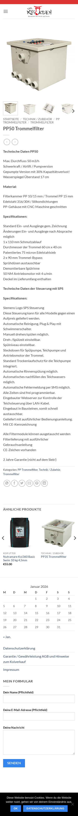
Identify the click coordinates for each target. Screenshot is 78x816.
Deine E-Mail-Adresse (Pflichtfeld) (39, 716)
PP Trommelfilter (28, 469)
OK (16, 808)
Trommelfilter (42, 122)
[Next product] (7, 142)
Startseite (11, 119)
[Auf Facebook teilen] (14, 483)
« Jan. (7, 637)
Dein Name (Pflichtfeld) (39, 698)
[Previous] (3, 546)
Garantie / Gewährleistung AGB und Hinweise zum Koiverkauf (36, 659)
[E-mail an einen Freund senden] (29, 483)
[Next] (73, 111)
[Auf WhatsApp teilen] (7, 483)
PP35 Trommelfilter (54, 556)
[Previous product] (15, 142)
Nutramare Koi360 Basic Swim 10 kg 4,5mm (19, 558)
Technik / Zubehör (37, 119)
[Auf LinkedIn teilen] (44, 483)
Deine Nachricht (39, 742)
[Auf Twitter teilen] (22, 483)
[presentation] (34, 778)
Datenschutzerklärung (19, 648)
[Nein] (72, 805)
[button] (5, 11)
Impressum (11, 669)
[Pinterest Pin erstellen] (36, 483)
